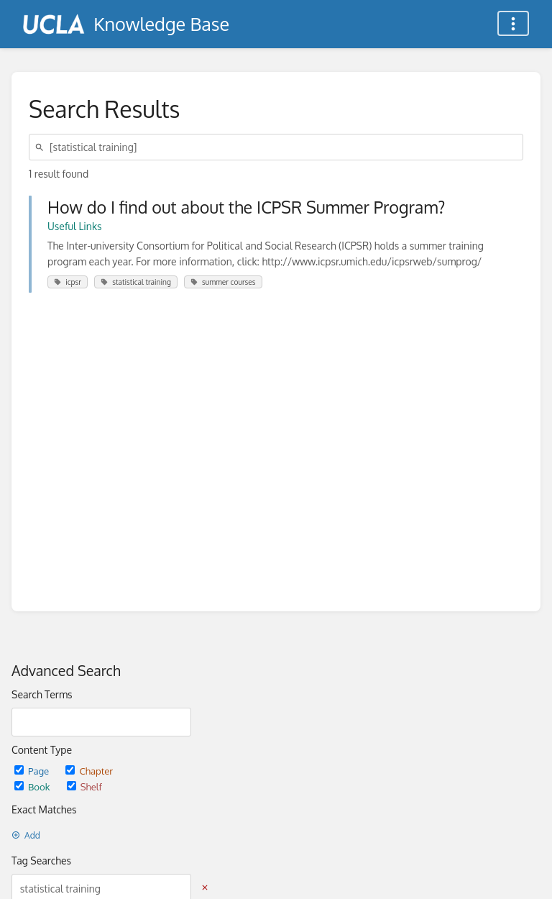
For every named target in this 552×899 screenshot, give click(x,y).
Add (26, 835)
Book (33, 786)
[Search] (41, 147)
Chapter (89, 771)
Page (32, 771)
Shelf (84, 786)
